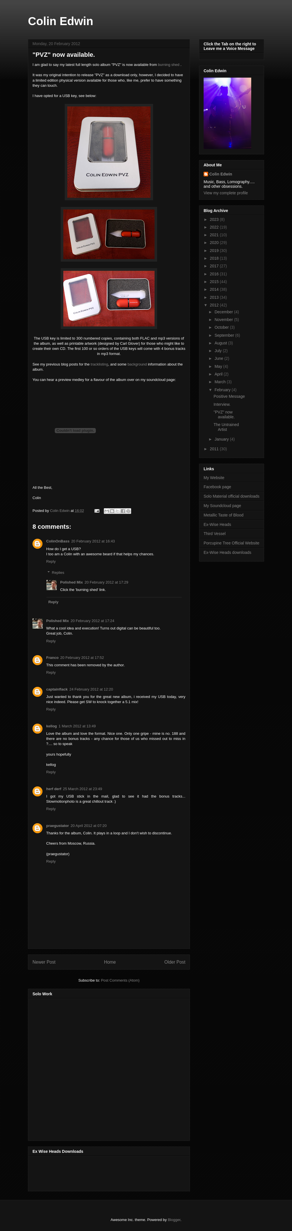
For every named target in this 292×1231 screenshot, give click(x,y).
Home (110, 962)
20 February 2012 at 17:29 (106, 582)
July (218, 350)
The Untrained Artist (226, 427)
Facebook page (217, 487)
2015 (215, 281)
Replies (58, 572)
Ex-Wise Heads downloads (227, 552)
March (220, 382)
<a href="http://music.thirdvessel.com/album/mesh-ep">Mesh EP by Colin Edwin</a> (82, 1068)
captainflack (57, 689)
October (222, 327)
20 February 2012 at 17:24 (92, 621)
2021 (215, 235)
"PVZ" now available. (224, 414)
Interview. (222, 404)
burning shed (168, 64)
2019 (215, 250)
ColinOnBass (58, 541)
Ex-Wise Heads (217, 524)
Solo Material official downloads (231, 496)
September (224, 335)
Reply (51, 561)
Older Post (174, 962)
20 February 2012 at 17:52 (82, 657)
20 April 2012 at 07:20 (88, 826)
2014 (215, 289)
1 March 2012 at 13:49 (77, 726)
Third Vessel (215, 533)
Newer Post (44, 962)
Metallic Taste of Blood (224, 515)
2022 (215, 227)
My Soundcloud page (222, 505)
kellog (51, 726)
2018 (215, 258)
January (222, 439)
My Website (214, 477)
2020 (215, 242)
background (137, 364)
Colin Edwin (60, 21)
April (219, 374)
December (224, 312)
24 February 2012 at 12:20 (91, 689)
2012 (215, 305)
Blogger (174, 1220)
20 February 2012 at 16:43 (93, 541)
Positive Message (229, 396)
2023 (215, 219)
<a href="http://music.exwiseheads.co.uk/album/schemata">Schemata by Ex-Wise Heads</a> (90, 1172)
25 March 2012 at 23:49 (82, 789)
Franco (52, 657)
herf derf (53, 789)
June (219, 358)
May (218, 366)
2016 (215, 274)
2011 (215, 449)
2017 (215, 266)
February (223, 390)
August (221, 343)
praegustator (57, 826)
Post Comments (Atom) (120, 980)
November (224, 319)
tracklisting (99, 364)
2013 (215, 297)
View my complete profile (226, 193)
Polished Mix (71, 582)
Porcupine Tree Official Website (231, 543)
